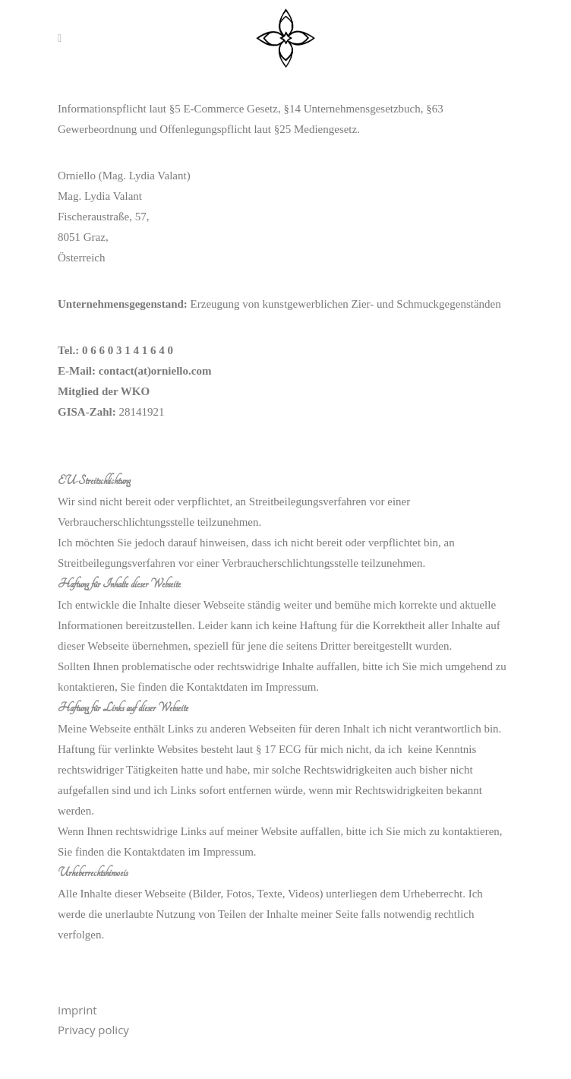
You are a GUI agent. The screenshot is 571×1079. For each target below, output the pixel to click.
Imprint (77, 1009)
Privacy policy (93, 1029)
